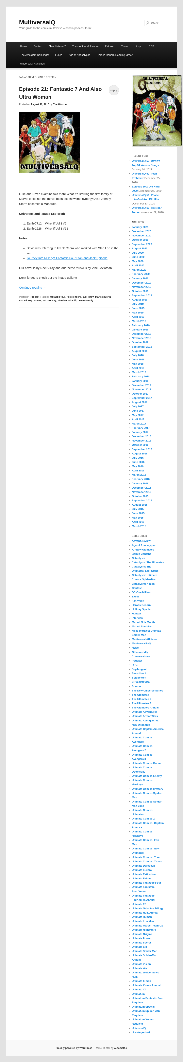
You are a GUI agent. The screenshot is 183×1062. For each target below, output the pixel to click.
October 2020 (140, 239)
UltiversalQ (139, 1028)
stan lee (62, 300)
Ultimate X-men (141, 981)
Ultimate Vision (141, 964)
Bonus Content (141, 553)
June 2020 (138, 256)
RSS (151, 46)
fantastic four (57, 296)
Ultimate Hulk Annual (145, 912)
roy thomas (34, 300)
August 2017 (139, 402)
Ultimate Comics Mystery (147, 788)
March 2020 (139, 269)
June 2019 (138, 308)
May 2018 (138, 363)
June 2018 (138, 359)
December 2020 (141, 231)
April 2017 (138, 419)
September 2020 (142, 244)
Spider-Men (139, 677)
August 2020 (139, 248)
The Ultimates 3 (141, 703)
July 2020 (138, 252)
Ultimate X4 (139, 989)
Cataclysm (138, 558)
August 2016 (139, 453)
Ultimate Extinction (144, 874)
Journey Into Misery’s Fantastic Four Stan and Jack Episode (67, 258)
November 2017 (141, 389)
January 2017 (140, 432)
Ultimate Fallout (142, 878)
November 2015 (141, 491)
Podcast (34, 296)
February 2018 (141, 376)
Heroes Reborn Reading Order (115, 54)
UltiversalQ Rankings (32, 63)
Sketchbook (139, 673)
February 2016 (141, 479)
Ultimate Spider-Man (144, 951)
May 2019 (138, 312)
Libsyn (138, 46)
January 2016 (140, 483)
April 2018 (138, 368)
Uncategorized (141, 1032)
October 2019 (140, 291)
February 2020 (141, 273)
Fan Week (138, 600)
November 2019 (141, 286)
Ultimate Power (141, 938)
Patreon (109, 46)
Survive (136, 686)
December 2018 (141, 333)
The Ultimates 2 (141, 699)
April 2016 (138, 470)
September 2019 (142, 295)
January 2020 (140, 278)
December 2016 (141, 436)
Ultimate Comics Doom (146, 763)
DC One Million (141, 592)
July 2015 (138, 508)
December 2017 (141, 385)
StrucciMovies (141, 681)
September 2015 (142, 500)
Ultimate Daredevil (143, 865)
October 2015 (140, 496)
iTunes (124, 46)
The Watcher (60, 104)
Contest (137, 588)
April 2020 (138, 265)
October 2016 (140, 444)
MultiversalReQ (141, 643)
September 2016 (142, 449)
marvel (23, 300)
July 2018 (138, 355)
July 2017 (138, 406)
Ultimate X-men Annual (146, 985)
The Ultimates (140, 694)
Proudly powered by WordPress (73, 1048)
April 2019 (138, 316)
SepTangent (139, 669)
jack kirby (88, 296)
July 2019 (138, 303)
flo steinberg (74, 296)
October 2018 (140, 342)
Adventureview (141, 540)
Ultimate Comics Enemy (147, 775)
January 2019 (140, 329)
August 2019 (139, 299)
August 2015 (139, 504)
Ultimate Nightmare (144, 929)
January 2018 (140, 380)
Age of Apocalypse (79, 54)
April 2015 (138, 521)
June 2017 (138, 410)
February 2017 (141, 427)
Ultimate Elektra (142, 869)
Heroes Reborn (141, 605)
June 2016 (138, 462)
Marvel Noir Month (143, 622)
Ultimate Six (139, 946)
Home (23, 46)
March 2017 (139, 423)
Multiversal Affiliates (144, 639)
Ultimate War (140, 968)
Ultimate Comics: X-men (147, 861)
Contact (38, 46)
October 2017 (140, 393)
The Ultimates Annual (145, 707)
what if (72, 300)
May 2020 (138, 261)
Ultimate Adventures (144, 711)
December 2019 (141, 282)
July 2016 (138, 457)
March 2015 (139, 526)
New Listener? (57, 46)
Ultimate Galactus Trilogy (147, 908)
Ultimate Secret (141, 942)
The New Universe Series (147, 690)
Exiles (58, 54)
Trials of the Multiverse (85, 46)
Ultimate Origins (142, 934)
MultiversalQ (37, 22)
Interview (137, 617)
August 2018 (139, 351)
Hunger (136, 613)
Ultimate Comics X (143, 818)
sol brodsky (49, 300)
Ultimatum (138, 993)
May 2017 (138, 415)
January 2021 (140, 227)
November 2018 (141, 338)
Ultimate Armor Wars (145, 716)
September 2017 (142, 397)
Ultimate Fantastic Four (146, 882)
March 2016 (139, 474)
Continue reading (32, 287)
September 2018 (142, 346)
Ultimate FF (139, 904)
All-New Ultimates (143, 549)
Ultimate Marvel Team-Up (147, 925)
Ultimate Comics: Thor (146, 857)
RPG (134, 664)
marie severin (103, 296)
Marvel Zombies (142, 626)
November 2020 (141, 235)
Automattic (120, 1048)
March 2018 (139, 372)
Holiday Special (141, 609)
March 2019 (139, 321)
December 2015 (141, 487)
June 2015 (138, 513)
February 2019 (141, 325)
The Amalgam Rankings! (34, 54)
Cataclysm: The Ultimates (148, 562)
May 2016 (138, 466)
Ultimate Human (142, 916)
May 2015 (138, 517)
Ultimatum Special (143, 1006)
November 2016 (141, 440)
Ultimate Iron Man (143, 921)
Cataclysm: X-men (143, 583)
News (135, 647)
